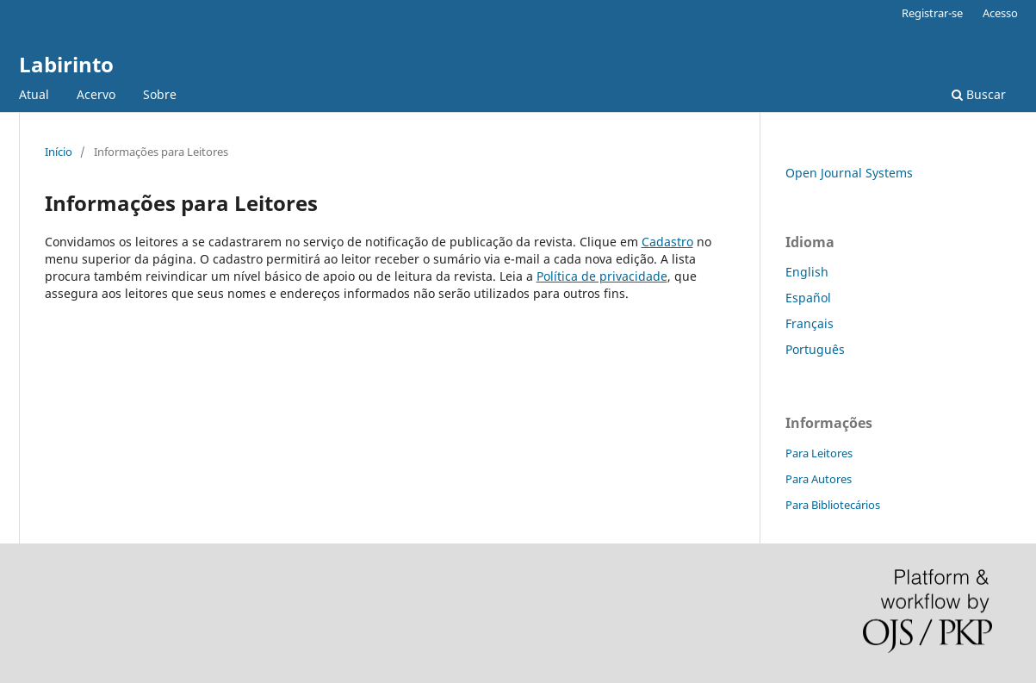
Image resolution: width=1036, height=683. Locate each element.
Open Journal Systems (849, 173)
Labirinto (66, 64)
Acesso (1000, 13)
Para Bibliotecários (832, 504)
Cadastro (667, 241)
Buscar (979, 94)
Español (808, 297)
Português (815, 349)
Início (58, 151)
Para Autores (818, 479)
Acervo (96, 94)
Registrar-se (932, 13)
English (806, 272)
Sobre (160, 94)
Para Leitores (819, 453)
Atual (34, 94)
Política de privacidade (602, 276)
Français (809, 323)
